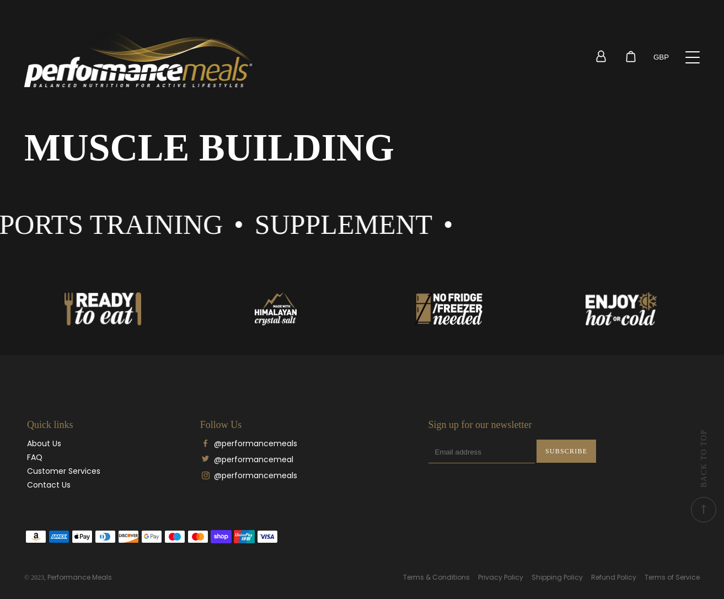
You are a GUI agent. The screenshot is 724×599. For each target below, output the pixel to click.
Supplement (358, 224)
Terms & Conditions (436, 577)
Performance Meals (79, 577)
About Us (44, 443)
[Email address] (481, 452)
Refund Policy (613, 577)
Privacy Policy (500, 577)
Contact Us (49, 484)
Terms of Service (672, 577)
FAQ (34, 457)
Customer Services (63, 471)
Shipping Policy (557, 577)
